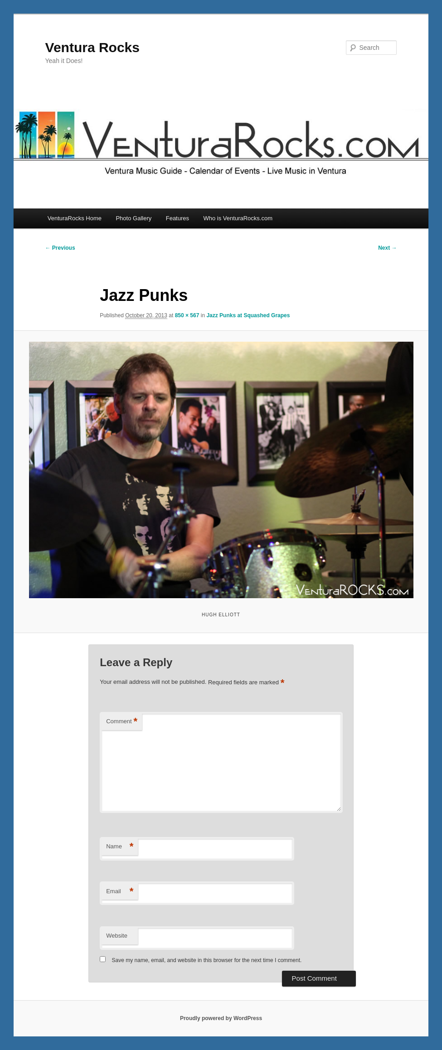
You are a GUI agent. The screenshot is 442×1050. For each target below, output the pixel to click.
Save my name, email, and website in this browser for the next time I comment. (207, 960)
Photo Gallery (133, 218)
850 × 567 (187, 315)
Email (119, 891)
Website (116, 935)
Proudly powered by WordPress (221, 1018)
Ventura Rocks (92, 47)
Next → (387, 248)
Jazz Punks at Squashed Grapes (248, 315)
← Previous (60, 248)
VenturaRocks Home (75, 218)
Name (119, 846)
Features (177, 218)
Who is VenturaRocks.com (238, 218)
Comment (121, 721)
